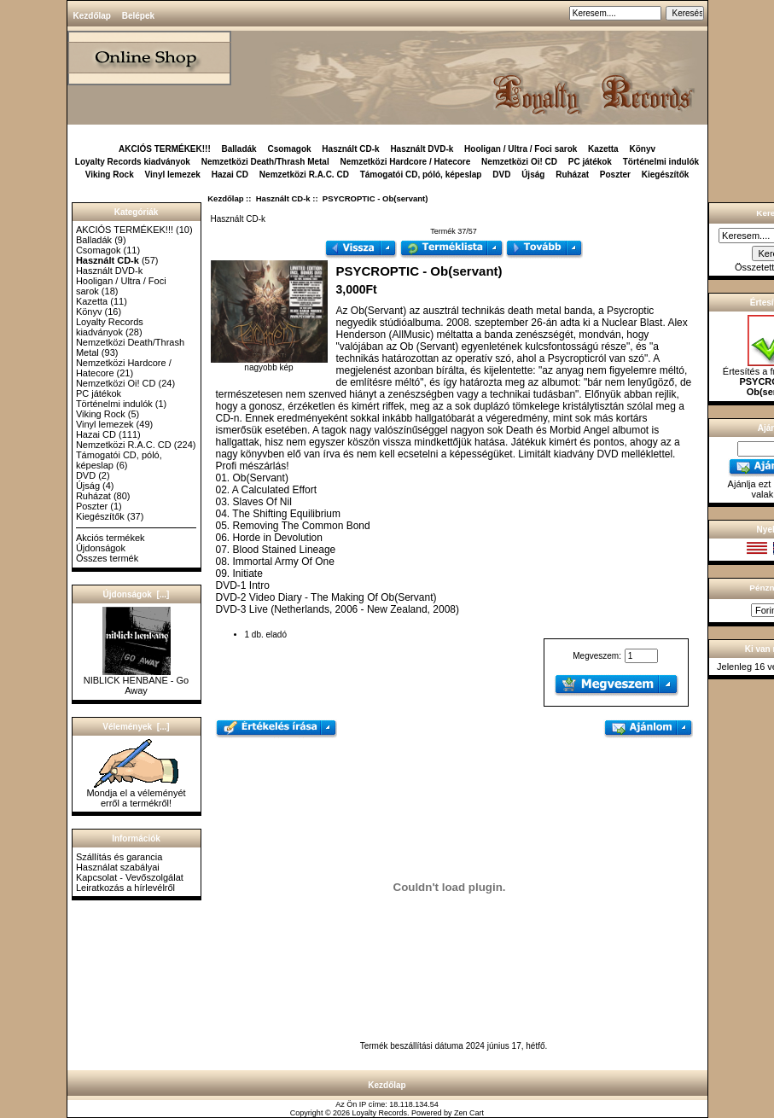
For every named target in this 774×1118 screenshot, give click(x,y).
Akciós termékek (110, 538)
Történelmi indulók (661, 161)
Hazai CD (230, 174)
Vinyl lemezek (173, 174)
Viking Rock (109, 174)
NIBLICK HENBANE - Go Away (136, 681)
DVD (501, 174)
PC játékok (590, 161)
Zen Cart (469, 1113)
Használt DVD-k (421, 149)
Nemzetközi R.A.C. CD (304, 174)
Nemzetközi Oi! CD (519, 161)
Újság (532, 174)
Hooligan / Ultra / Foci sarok (520, 149)
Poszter (615, 174)
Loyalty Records (380, 1113)
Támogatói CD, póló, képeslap (421, 174)
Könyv (642, 149)
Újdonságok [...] (136, 594)
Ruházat (572, 174)
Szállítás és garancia (119, 857)
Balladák (239, 149)
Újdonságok (100, 548)
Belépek (138, 15)
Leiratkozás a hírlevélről (125, 887)
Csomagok (289, 149)
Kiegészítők (666, 174)
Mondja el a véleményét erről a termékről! (135, 793)
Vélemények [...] (135, 726)
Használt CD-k (283, 198)
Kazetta (603, 149)
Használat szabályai (118, 867)
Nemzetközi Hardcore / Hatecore (405, 161)
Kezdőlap (92, 15)
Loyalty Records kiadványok (132, 161)
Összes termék (107, 558)
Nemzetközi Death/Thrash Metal (265, 161)
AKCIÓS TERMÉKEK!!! (165, 149)
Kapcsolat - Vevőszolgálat (129, 877)
